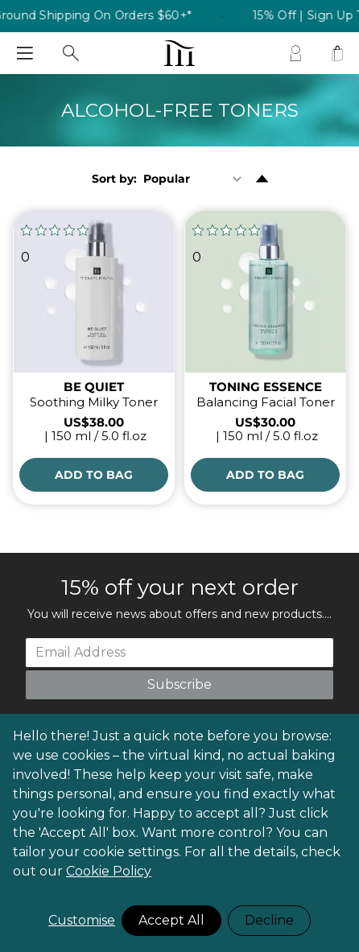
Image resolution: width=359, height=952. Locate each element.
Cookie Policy (108, 871)
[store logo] (179, 53)
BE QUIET (94, 387)
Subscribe (179, 684)
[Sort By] (196, 179)
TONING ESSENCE (265, 387)
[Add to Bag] (93, 475)
